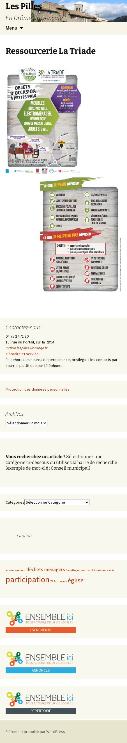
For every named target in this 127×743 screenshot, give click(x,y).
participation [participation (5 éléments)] (28, 579)
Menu (11, 28)
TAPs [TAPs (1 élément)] (53, 581)
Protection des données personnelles (38, 389)
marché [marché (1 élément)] (90, 570)
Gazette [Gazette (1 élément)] (71, 570)
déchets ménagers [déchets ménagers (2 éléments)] (45, 569)
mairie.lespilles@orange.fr (26, 347)
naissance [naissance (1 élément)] (102, 570)
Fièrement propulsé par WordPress (35, 731)
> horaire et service (22, 353)
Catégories (15, 502)
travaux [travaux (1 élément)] (62, 581)
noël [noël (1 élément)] (111, 570)
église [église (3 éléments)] (76, 580)
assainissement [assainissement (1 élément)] (16, 570)
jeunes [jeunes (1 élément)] (81, 570)
